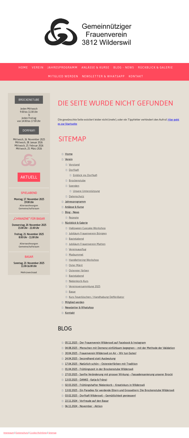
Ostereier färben (79, 270)
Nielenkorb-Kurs (78, 281)
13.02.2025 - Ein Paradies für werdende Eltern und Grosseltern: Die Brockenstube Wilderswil (119, 390)
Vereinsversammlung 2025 (84, 286)
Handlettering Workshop (84, 259)
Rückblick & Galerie (155, 67)
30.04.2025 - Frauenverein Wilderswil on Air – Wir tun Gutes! (100, 353)
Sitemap (52, 432)
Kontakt (136, 76)
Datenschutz (76, 196)
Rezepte (74, 217)
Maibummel (76, 254)
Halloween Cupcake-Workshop (87, 228)
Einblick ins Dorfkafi (85, 175)
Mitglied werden (63, 76)
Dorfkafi (74, 169)
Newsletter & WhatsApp (103, 76)
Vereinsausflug (77, 249)
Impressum (9, 432)
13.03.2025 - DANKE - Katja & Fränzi (86, 379)
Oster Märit (76, 265)
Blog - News (123, 67)
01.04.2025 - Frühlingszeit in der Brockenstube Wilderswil (99, 369)
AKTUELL (28, 177)
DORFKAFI (29, 130)
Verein (37, 67)
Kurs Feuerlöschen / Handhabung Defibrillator (96, 296)
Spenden (74, 185)
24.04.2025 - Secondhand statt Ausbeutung (90, 358)
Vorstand (74, 164)
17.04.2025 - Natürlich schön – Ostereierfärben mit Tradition (101, 363)
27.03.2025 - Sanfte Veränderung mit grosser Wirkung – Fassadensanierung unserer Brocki (119, 374)
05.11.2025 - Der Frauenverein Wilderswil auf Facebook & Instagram (105, 342)
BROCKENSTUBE (28, 99)
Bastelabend (76, 238)
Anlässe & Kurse (95, 67)
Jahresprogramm (62, 67)
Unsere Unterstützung (86, 191)
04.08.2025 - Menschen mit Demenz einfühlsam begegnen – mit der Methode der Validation (120, 347)
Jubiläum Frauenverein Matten (87, 243)
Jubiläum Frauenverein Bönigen (88, 233)
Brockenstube (77, 180)
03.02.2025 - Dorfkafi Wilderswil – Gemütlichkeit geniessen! (100, 395)
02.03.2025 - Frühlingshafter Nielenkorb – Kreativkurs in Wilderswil (105, 384)
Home (23, 67)
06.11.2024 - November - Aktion (83, 406)
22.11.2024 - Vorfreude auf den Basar (87, 400)
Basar (72, 291)
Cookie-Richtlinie (38, 432)
